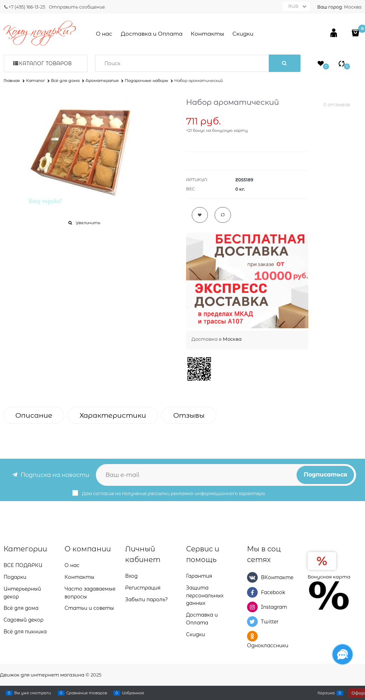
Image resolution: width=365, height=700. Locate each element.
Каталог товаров (45, 63)
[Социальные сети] (343, 654)
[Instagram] (252, 607)
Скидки (242, 33)
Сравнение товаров (86, 692)
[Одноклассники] (252, 636)
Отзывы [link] (189, 415)
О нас (104, 33)
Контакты (207, 33)
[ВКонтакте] (252, 577)
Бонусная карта (329, 577)
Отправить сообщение (77, 7)
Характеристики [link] (112, 415)
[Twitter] (252, 621)
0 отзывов (336, 104)
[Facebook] (252, 592)
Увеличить (88, 222)
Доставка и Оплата (151, 33)
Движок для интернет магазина (42, 675)
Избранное (133, 692)
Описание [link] (33, 415)
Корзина (326, 692)
